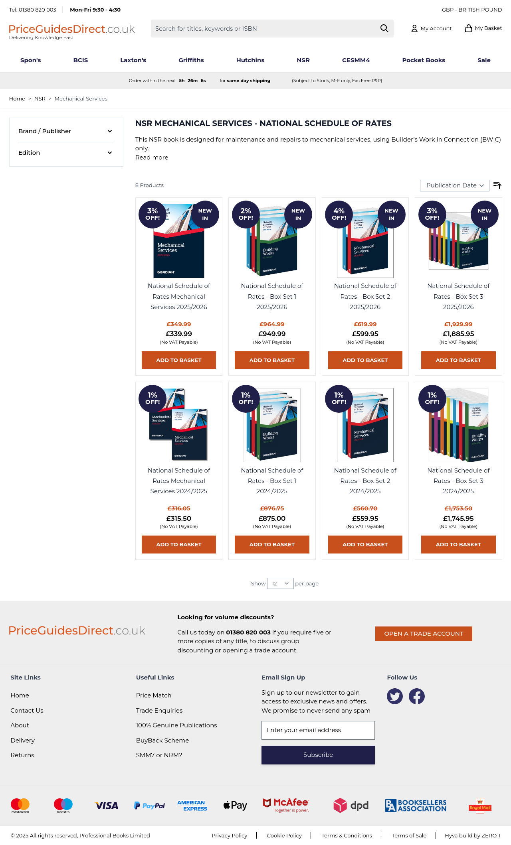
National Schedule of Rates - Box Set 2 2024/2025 (365, 481)
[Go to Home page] (72, 28)
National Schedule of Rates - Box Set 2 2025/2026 (365, 296)
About (19, 725)
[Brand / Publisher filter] (66, 131)
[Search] (384, 28)
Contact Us (26, 710)
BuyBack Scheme (162, 740)
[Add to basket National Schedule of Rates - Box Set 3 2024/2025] (458, 544)
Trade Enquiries (159, 710)
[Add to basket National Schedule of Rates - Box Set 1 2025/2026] (272, 360)
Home (17, 98)
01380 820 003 (37, 9)
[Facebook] (417, 696)
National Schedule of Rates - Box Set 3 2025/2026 (458, 296)
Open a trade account (423, 633)
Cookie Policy (284, 835)
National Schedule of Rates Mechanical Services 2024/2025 (179, 481)
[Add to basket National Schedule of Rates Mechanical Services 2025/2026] (179, 360)
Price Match (154, 695)
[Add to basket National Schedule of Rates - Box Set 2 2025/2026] (365, 360)
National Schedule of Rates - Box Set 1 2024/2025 (272, 481)
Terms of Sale (409, 835)
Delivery (22, 740)
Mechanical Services (81, 98)
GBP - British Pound (472, 9)
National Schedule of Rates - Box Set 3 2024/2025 (458, 481)
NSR (40, 98)
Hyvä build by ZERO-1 (472, 835)
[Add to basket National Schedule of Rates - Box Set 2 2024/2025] (365, 544)
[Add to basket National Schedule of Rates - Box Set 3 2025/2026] (458, 360)
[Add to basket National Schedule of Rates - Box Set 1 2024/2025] (272, 544)
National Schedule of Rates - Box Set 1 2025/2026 (272, 296)
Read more (151, 157)
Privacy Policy (229, 835)
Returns (22, 755)
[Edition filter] (66, 152)
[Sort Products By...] (454, 185)
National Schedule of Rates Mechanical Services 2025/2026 (179, 296)
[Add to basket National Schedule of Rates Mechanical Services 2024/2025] (179, 544)
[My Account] (431, 28)
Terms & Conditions (346, 835)
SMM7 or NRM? (159, 755)
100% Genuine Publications (176, 725)
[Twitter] (395, 696)
